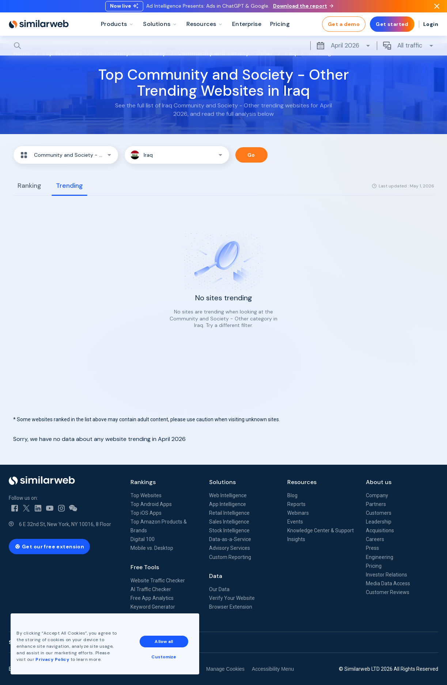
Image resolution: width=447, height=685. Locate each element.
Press (372, 548)
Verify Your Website (232, 598)
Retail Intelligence (229, 513)
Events (295, 522)
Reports (296, 504)
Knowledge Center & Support (320, 530)
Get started (392, 29)
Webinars (298, 513)
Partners (376, 504)
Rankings (143, 482)
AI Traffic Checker (150, 589)
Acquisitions (380, 530)
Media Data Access (388, 583)
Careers (375, 539)
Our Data (219, 589)
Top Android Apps (151, 504)
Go (251, 155)
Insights (296, 539)
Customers (378, 513)
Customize (164, 656)
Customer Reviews (387, 592)
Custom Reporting (230, 557)
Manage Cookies (225, 669)
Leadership (378, 522)
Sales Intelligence (229, 522)
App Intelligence (227, 504)
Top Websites (146, 495)
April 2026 (343, 50)
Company (377, 495)
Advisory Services (229, 548)
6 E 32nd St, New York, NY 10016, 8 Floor (65, 524)
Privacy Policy (52, 659)
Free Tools (144, 567)
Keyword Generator (152, 607)
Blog (292, 495)
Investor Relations (386, 575)
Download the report (303, 8)
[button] (65, 155)
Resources (302, 482)
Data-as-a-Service (230, 539)
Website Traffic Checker (157, 580)
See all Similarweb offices (42, 642)
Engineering (379, 557)
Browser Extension (230, 607)
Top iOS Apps (146, 513)
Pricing (374, 566)
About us (378, 482)
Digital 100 (142, 539)
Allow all (164, 641)
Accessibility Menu (273, 669)
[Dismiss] (436, 8)
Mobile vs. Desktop (151, 548)
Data (215, 576)
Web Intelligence (228, 495)
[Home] (39, 29)
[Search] (223, 51)
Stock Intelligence (229, 530)
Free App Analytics (152, 598)
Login (430, 29)
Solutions (222, 482)
